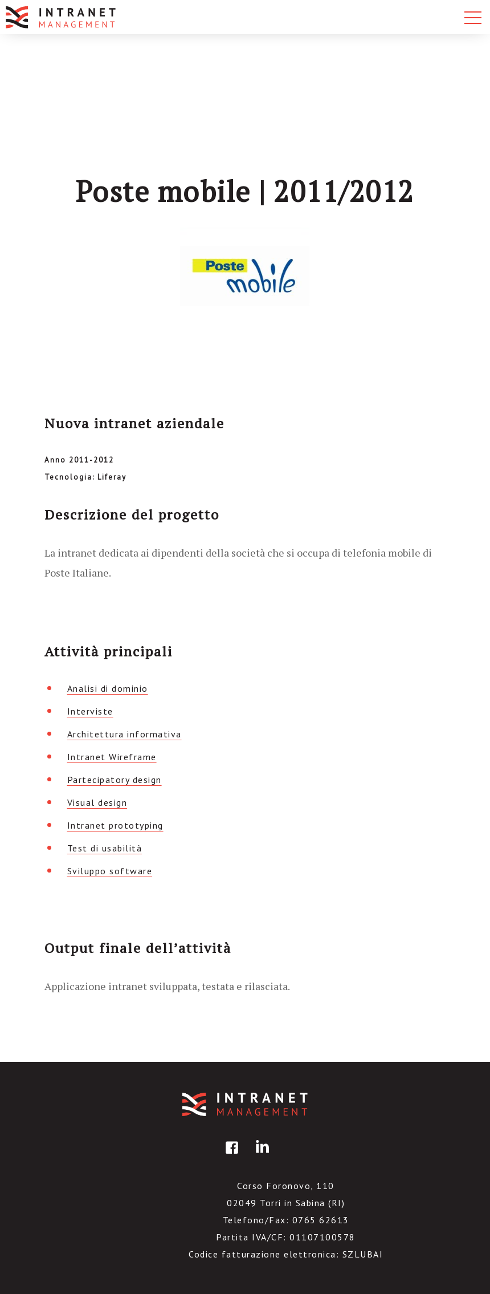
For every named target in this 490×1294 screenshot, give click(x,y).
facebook (230, 1155)
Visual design (97, 802)
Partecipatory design (114, 779)
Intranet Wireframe (112, 756)
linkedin (260, 1155)
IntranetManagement (245, 1104)
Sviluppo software (110, 871)
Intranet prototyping (115, 825)
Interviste (90, 711)
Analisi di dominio (107, 688)
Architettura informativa (124, 734)
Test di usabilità (104, 848)
